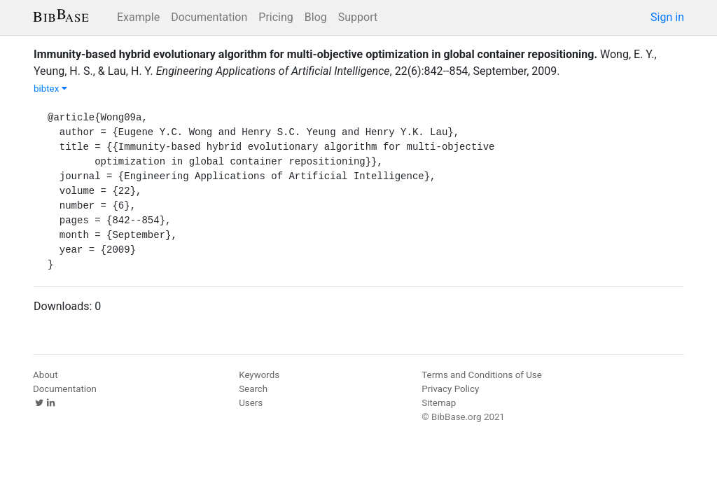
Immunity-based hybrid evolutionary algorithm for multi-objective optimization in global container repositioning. (315, 54)
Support (357, 17)
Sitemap (439, 403)
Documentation (209, 17)
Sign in (667, 17)
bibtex (50, 88)
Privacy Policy (450, 389)
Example (138, 17)
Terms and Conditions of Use (481, 375)
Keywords (259, 375)
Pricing (275, 17)
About (45, 375)
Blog (316, 17)
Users (251, 403)
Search (253, 389)
